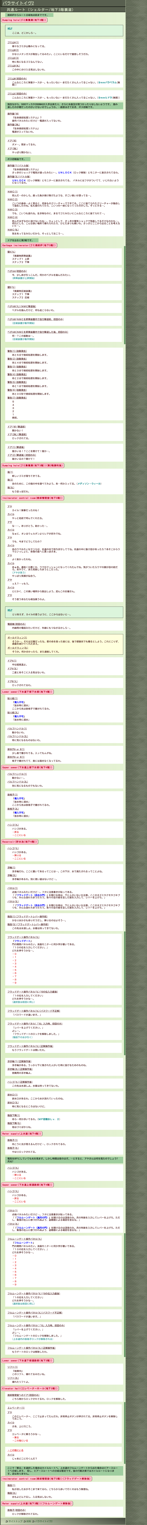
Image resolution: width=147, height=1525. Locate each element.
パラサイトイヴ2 (43, 1521)
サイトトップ (15, 1521)
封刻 (28, 1521)
